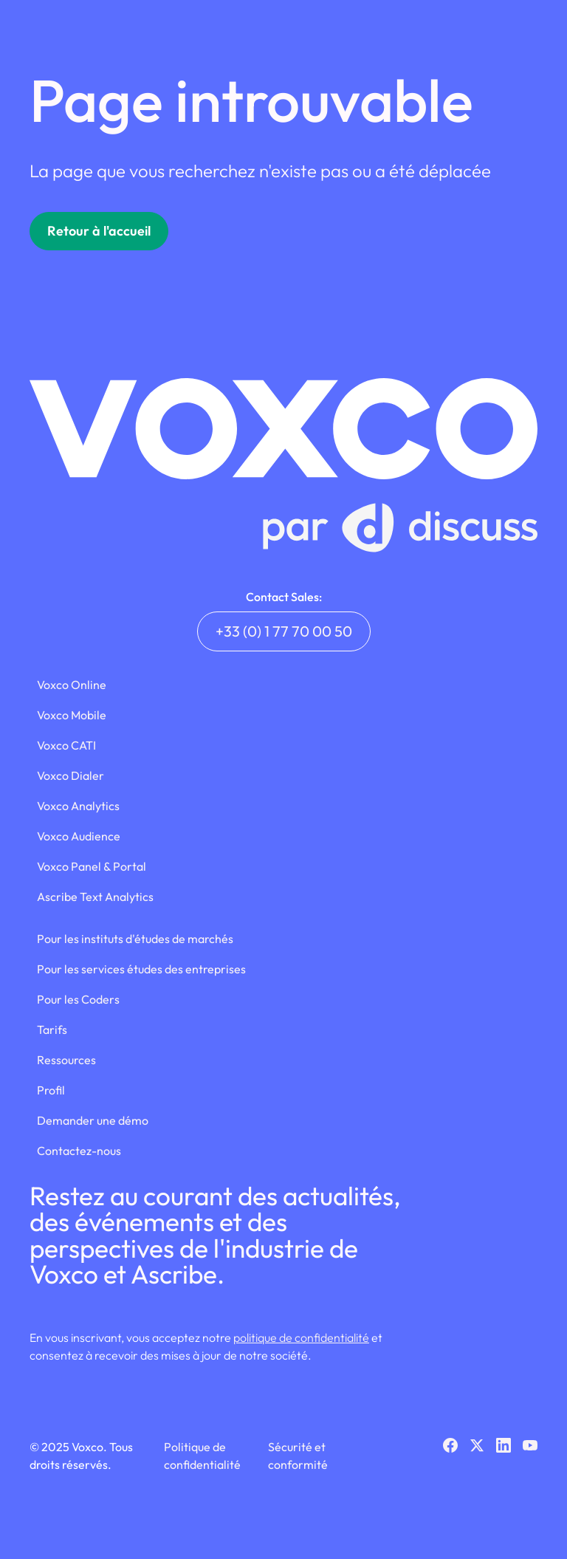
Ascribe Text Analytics (95, 896)
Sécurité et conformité (298, 1455)
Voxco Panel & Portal (91, 866)
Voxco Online (71, 684)
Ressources (66, 1059)
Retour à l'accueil (99, 230)
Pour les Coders (78, 999)
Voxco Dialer (70, 775)
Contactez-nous (79, 1150)
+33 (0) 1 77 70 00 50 (284, 631)
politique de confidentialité (301, 1337)
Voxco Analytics (78, 805)
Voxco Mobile (71, 714)
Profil (51, 1090)
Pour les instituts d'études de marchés (135, 938)
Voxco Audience (78, 836)
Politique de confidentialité (202, 1455)
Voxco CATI (66, 745)
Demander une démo (92, 1120)
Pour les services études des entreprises (141, 969)
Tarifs (52, 1029)
